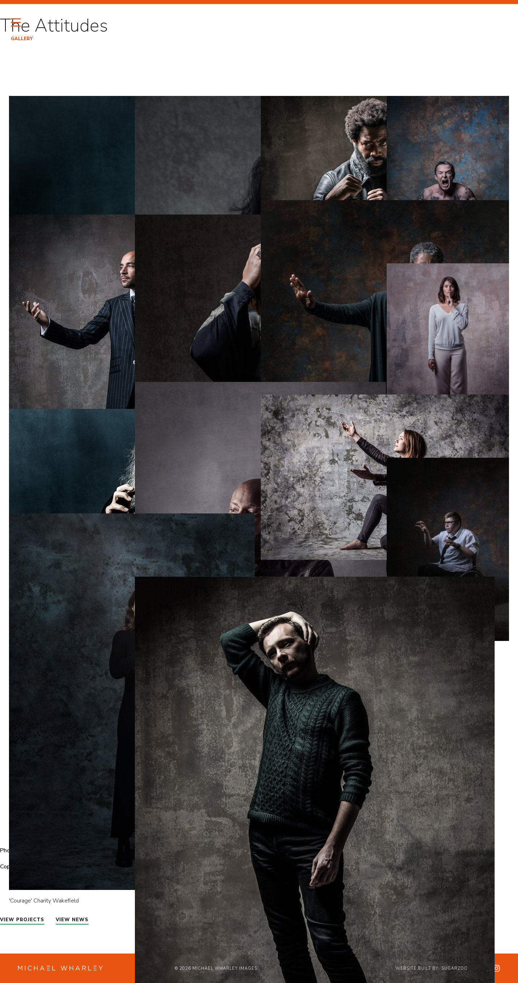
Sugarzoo (454, 968)
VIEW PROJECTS (22, 920)
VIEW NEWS (72, 920)
